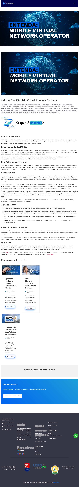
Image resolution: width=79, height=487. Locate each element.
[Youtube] (10, 429)
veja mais (10, 306)
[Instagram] (5, 429)
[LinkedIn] (8, 429)
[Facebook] (3, 429)
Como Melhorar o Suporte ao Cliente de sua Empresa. (30, 283)
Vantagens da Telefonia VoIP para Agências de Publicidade (10, 331)
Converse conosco (12, 396)
